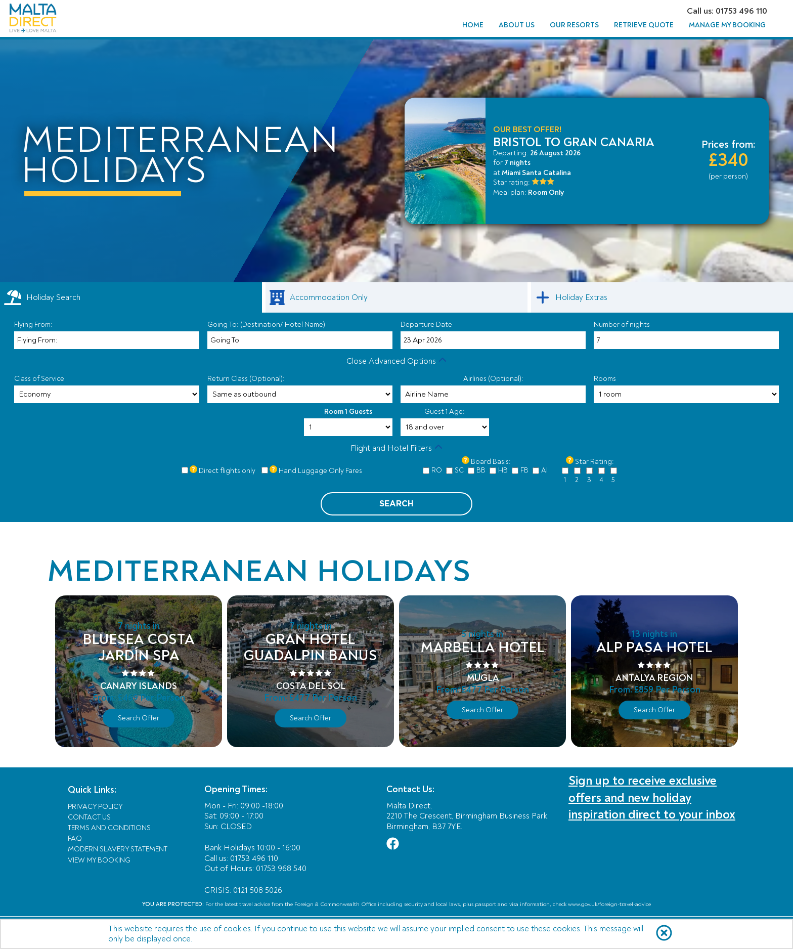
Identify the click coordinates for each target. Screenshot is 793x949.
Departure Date (426, 324)
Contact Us (89, 817)
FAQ (75, 838)
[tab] (131, 297)
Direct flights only (227, 470)
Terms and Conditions (109, 828)
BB (481, 470)
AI (544, 470)
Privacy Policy (95, 806)
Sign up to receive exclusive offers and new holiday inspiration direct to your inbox (651, 797)
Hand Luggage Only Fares (320, 470)
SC (459, 470)
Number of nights (622, 324)
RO (436, 470)
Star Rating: (594, 461)
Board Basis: (491, 461)
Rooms (605, 378)
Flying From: (33, 324)
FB (524, 470)
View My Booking (99, 860)
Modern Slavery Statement (117, 849)
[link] (396, 297)
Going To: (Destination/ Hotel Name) (266, 324)
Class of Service (39, 378)
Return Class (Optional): (246, 378)
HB (503, 470)
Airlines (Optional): (493, 378)
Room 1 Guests (348, 411)
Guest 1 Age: (444, 411)
